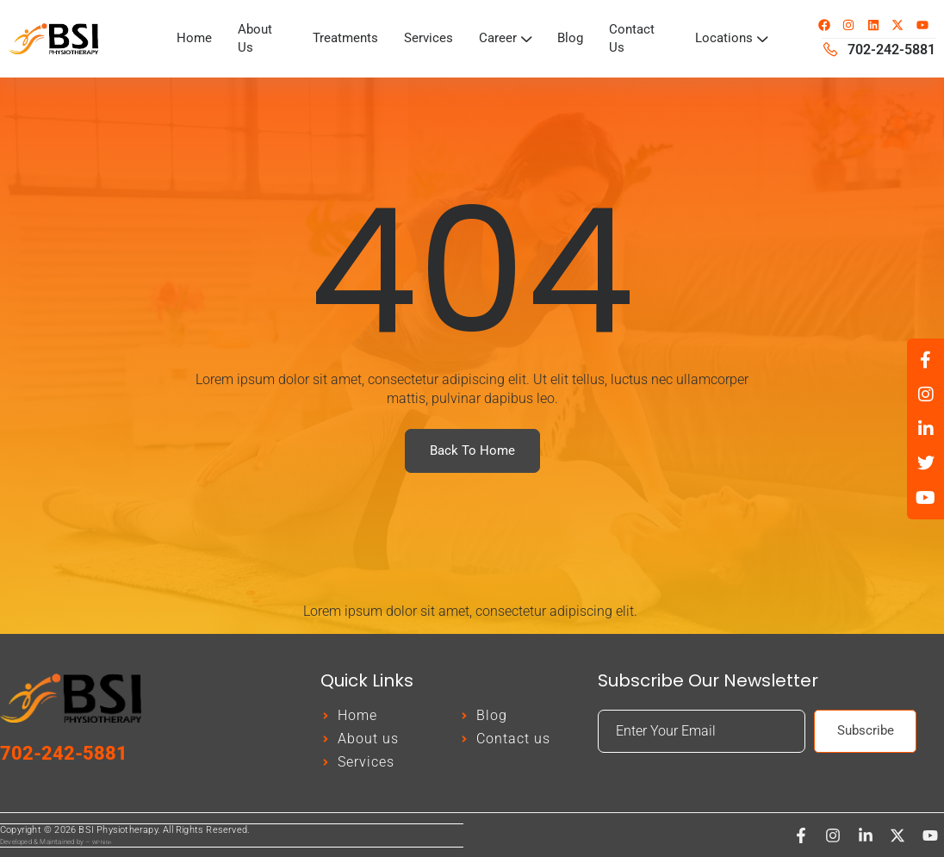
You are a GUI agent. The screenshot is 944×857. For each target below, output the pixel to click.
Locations (729, 38)
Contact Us (636, 38)
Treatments (342, 38)
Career (506, 38)
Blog (573, 38)
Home (195, 38)
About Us (257, 38)
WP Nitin (102, 842)
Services (428, 38)
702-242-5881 (63, 754)
